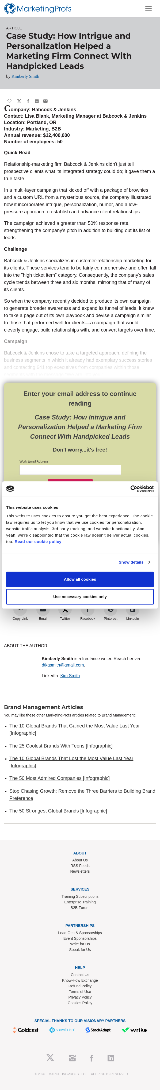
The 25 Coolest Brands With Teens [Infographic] (61, 746)
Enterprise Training (80, 902)
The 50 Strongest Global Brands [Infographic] (58, 811)
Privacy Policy (80, 997)
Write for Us (80, 944)
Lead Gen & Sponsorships (80, 933)
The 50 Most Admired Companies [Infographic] (59, 778)
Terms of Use (80, 991)
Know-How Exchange (80, 980)
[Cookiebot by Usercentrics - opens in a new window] (130, 488)
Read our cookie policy (38, 541)
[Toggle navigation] (148, 8)
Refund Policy (80, 986)
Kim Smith (70, 675)
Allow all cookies (80, 579)
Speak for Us (80, 950)
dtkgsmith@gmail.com (63, 665)
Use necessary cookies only (80, 596)
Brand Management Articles (43, 707)
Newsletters (80, 871)
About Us (80, 860)
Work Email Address (34, 461)
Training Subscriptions (80, 896)
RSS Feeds (80, 866)
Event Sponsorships (80, 938)
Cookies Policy (80, 1003)
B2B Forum (80, 908)
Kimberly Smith (25, 76)
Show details (131, 562)
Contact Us (80, 975)
